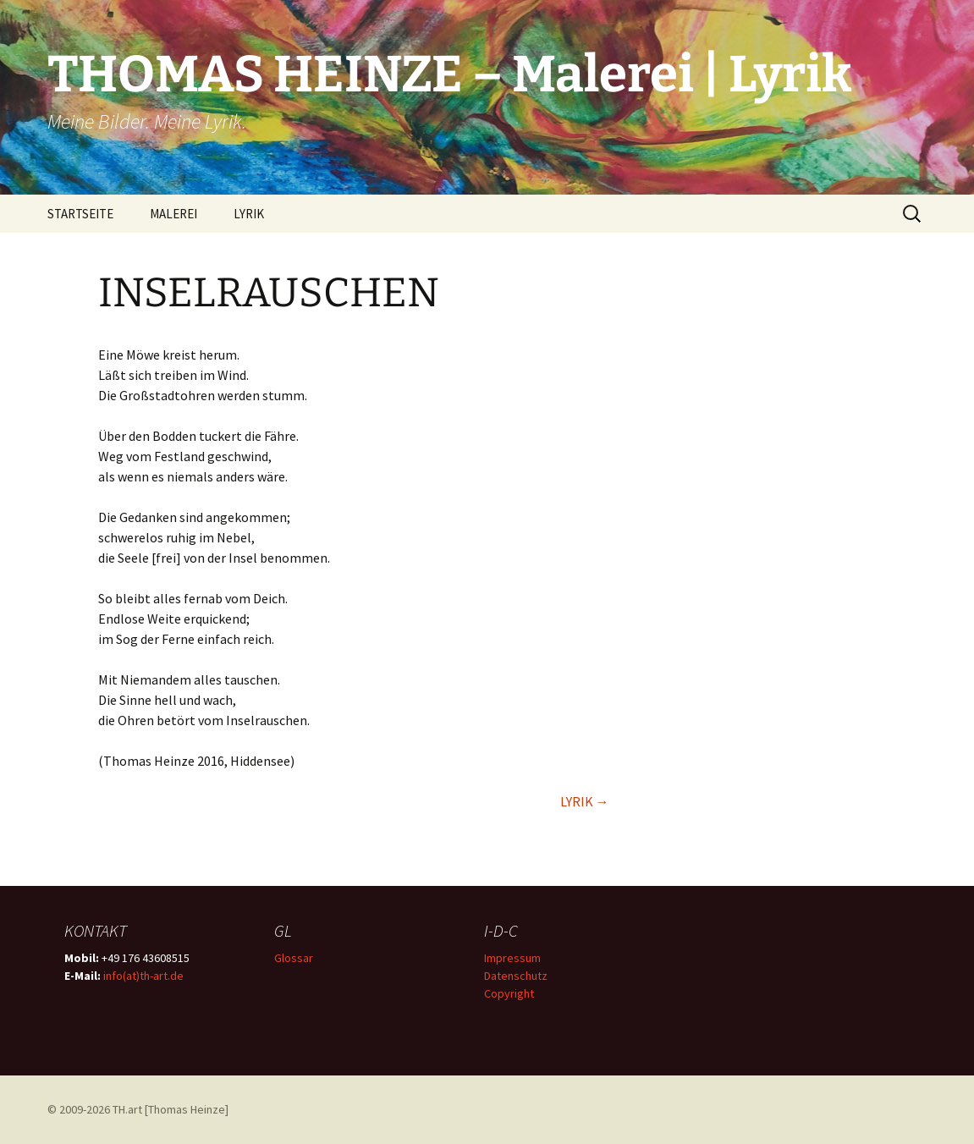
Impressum (512, 957)
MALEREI (173, 214)
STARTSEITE (80, 214)
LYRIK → (584, 801)
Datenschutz (516, 975)
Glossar (293, 957)
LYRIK (249, 214)
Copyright (509, 993)
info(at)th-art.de (143, 975)
